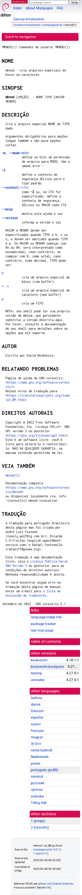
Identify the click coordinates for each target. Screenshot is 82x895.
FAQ (60, 8)
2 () (40, 827)
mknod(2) (12, 475)
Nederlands (40, 757)
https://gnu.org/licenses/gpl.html (36, 435)
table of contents (46, 641)
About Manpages (39, 8)
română (37, 776)
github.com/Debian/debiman (56, 883)
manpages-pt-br (52, 24)
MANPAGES (19, 1)
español (37, 717)
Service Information (28, 19)
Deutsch (37, 711)
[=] (15, 187)
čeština (36, 698)
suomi (36, 724)
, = (15, 153)
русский (37, 783)
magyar (37, 737)
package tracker (43, 624)
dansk (35, 704)
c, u (5, 286)
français (37, 731)
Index (17, 8)
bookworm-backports (27, 24)
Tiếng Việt (39, 803)
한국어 (36, 744)
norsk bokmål (41, 750)
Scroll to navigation (20, 37)
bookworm (39, 660)
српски (36, 789)
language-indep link (46, 617)
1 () (38, 821)
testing (36, 673)
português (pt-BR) (45, 770)
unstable (37, 680)
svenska (37, 796)
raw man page (42, 630)
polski (35, 763)
